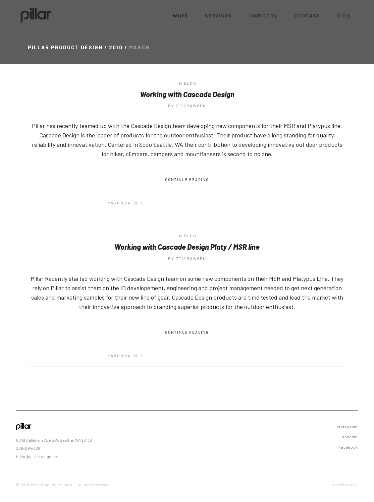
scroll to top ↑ (345, 485)
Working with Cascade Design (187, 94)
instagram (347, 426)
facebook (348, 447)
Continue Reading (187, 179)
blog (190, 83)
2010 (116, 47)
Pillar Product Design (65, 47)
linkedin (350, 436)
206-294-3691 (29, 448)
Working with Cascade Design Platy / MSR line (187, 246)
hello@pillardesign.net (37, 456)
